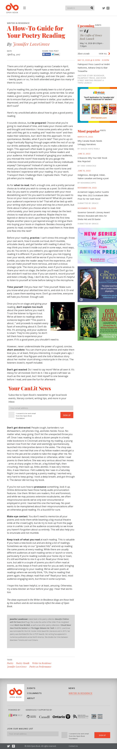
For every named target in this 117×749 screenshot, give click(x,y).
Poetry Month (22, 663)
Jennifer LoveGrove (31, 44)
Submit (92, 8)
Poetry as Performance (40, 666)
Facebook (108, 9)
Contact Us (73, 746)
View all (103, 53)
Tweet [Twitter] (55, 54)
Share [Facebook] (46, 54)
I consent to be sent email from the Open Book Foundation (26, 415)
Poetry (10, 663)
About (31, 698)
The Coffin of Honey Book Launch (91, 37)
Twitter (103, 9)
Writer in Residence (41, 663)
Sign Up (67, 415)
